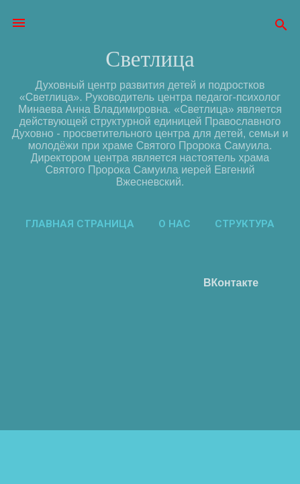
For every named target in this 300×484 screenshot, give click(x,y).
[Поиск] (281, 27)
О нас (174, 224)
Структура (244, 224)
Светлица (149, 59)
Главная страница (80, 224)
